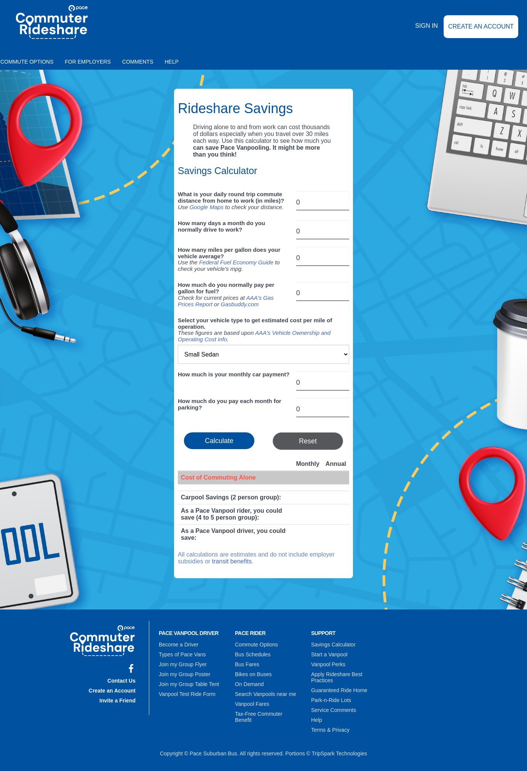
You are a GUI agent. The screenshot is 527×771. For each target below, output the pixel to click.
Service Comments (333, 710)
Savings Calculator (333, 644)
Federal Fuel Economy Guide (236, 262)
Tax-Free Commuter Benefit (258, 717)
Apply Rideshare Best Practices (337, 677)
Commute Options (256, 644)
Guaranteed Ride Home (339, 690)
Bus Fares (247, 664)
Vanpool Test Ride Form (187, 694)
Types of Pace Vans (182, 654)
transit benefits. (233, 561)
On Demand (249, 684)
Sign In (426, 26)
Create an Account (481, 26)
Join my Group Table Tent (189, 684)
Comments (137, 62)
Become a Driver (178, 644)
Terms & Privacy (330, 730)
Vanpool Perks (328, 664)
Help (172, 62)
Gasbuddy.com (240, 304)
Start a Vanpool (329, 654)
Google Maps (207, 207)
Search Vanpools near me (265, 694)
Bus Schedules (252, 654)
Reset (308, 441)
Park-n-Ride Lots (331, 700)
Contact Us (121, 681)
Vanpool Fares (252, 704)
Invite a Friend (117, 700)
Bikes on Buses (253, 674)
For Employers (88, 62)
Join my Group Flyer (183, 664)
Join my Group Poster (184, 674)
